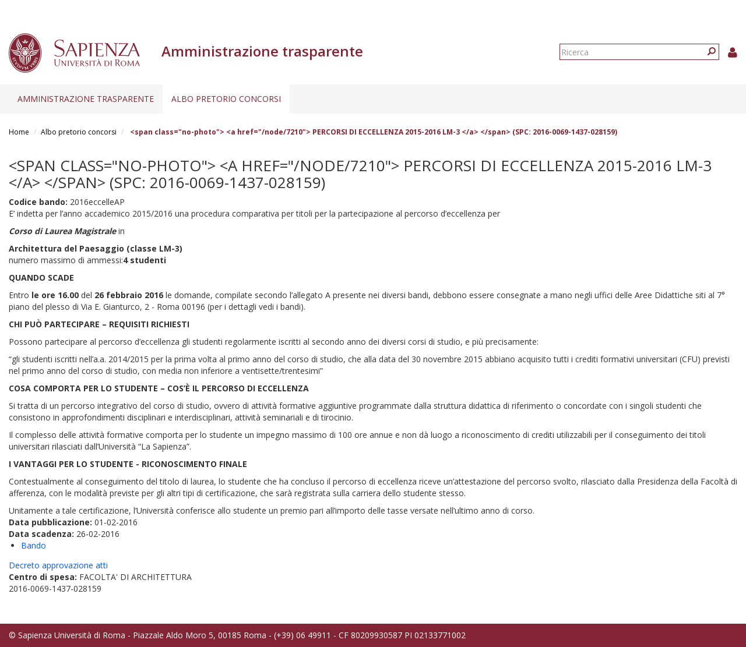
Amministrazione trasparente (85, 98)
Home (19, 132)
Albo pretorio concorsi (226, 98)
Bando (33, 545)
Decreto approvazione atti (58, 565)
